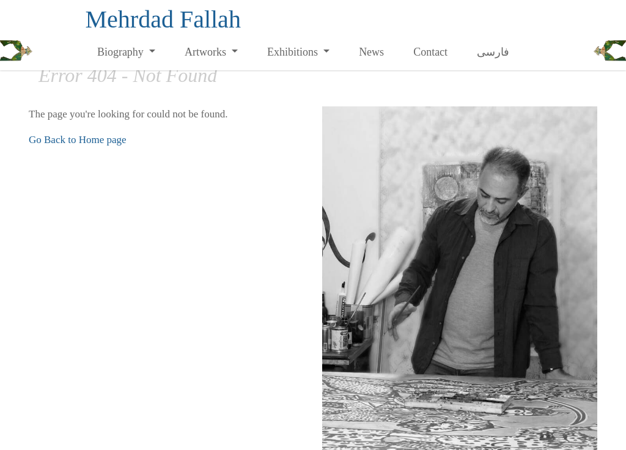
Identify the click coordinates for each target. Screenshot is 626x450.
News (371, 52)
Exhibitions (294, 52)
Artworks (207, 52)
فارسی (493, 52)
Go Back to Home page (78, 140)
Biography (122, 52)
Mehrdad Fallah (163, 19)
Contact (430, 52)
